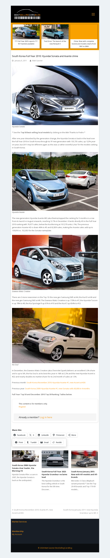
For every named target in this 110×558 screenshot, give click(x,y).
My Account (17, 534)
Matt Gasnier (37, 60)
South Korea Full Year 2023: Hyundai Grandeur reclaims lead (54, 474)
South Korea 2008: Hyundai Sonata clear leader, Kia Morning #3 (24, 468)
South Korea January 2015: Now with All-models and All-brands (84, 474)
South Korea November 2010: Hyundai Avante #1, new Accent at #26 (56, 382)
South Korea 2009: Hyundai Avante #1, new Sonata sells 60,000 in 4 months (57, 388)
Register (22, 406)
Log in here (46, 417)
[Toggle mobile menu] (93, 14)
